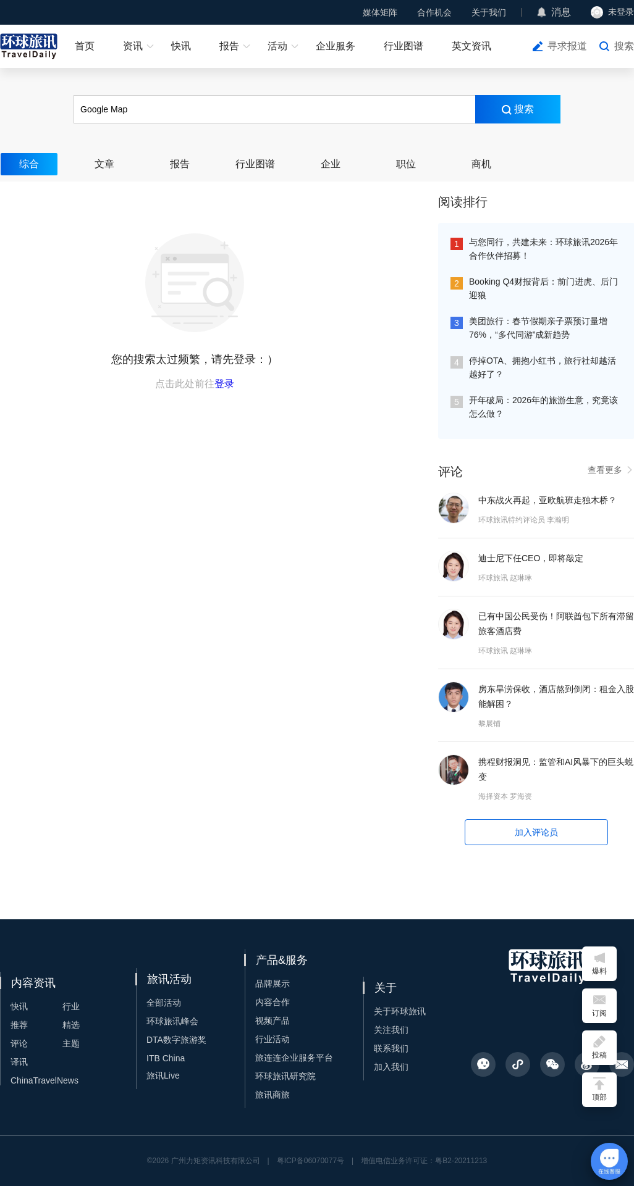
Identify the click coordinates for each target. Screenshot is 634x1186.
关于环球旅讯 (400, 1011)
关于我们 (488, 12)
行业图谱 (403, 46)
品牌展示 (272, 983)
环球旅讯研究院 (285, 1076)
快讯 (181, 46)
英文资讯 (471, 46)
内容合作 (272, 1002)
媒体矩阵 (380, 12)
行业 (71, 1006)
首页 (85, 46)
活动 (277, 46)
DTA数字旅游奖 (176, 1040)
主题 (71, 1043)
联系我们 (391, 1048)
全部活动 (163, 1003)
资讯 (133, 46)
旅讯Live (163, 1075)
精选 (71, 1025)
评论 (19, 1043)
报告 (229, 46)
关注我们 (391, 1030)
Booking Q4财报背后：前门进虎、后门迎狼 (543, 288)
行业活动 (272, 1039)
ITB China (165, 1058)
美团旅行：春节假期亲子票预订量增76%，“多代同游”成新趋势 (538, 328)
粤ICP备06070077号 (310, 1160)
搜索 (624, 46)
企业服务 (335, 46)
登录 (224, 383)
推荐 (19, 1025)
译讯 (19, 1062)
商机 (481, 164)
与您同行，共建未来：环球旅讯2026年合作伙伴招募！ (543, 249)
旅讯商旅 (272, 1095)
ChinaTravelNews (44, 1080)
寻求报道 (567, 46)
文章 (104, 164)
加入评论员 (536, 832)
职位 (406, 164)
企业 (330, 164)
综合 (29, 164)
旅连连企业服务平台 (294, 1058)
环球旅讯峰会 (172, 1021)
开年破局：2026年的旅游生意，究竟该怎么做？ (543, 407)
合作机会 (434, 12)
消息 (561, 12)
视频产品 (272, 1020)
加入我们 (391, 1067)
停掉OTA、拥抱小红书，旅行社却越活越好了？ (542, 367)
